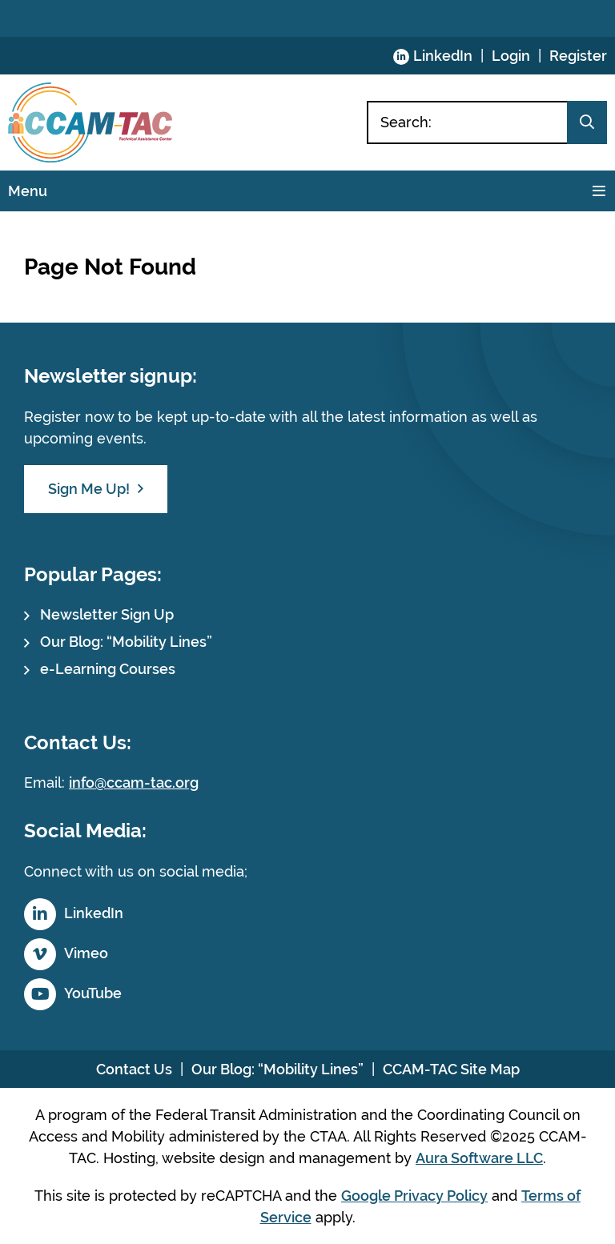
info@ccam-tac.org (134, 782)
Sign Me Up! (89, 488)
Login (511, 55)
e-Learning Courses (107, 668)
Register (578, 55)
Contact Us (134, 1069)
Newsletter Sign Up (107, 614)
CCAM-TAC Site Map (451, 1069)
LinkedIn (442, 55)
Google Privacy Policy (414, 1195)
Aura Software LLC (479, 1158)
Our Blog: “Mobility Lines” (126, 641)
